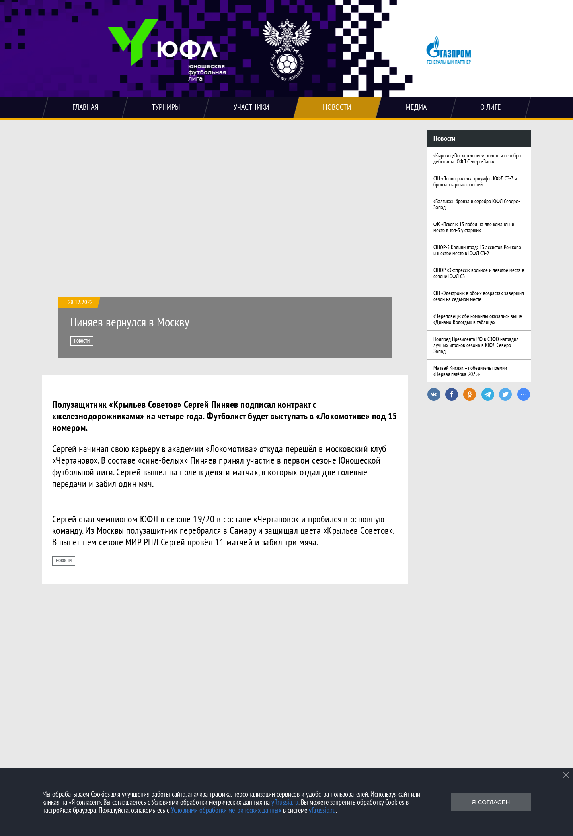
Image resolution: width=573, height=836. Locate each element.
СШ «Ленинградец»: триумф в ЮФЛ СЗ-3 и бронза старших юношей (475, 181)
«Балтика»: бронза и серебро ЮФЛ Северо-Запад (476, 204)
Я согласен (491, 802)
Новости (82, 341)
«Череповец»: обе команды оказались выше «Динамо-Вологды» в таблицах (477, 319)
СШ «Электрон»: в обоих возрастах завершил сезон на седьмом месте (478, 296)
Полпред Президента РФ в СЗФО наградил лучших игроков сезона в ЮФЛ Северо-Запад (476, 345)
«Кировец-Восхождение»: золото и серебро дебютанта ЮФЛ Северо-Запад (477, 158)
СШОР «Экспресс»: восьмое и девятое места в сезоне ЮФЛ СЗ (478, 273)
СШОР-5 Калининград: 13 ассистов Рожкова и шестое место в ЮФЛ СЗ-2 (477, 250)
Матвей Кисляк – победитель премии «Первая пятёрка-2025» (470, 371)
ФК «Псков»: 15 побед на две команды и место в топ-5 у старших (473, 227)
